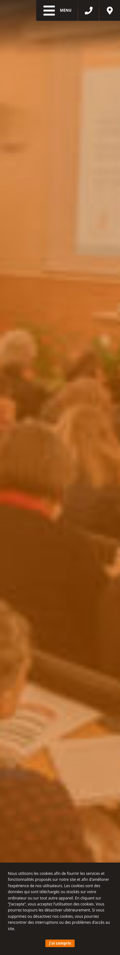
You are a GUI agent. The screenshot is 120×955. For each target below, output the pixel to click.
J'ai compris (60, 943)
